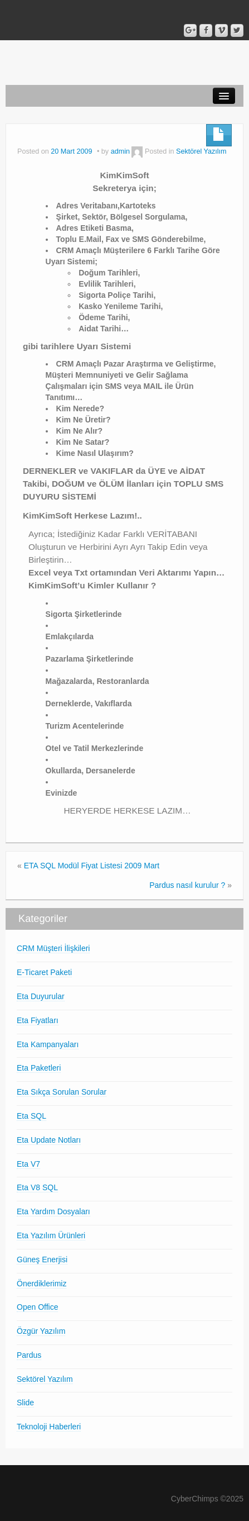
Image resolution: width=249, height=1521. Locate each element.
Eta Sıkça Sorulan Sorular (61, 1091)
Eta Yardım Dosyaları (53, 1211)
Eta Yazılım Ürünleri (51, 1235)
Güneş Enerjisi (42, 1259)
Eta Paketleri (39, 1067)
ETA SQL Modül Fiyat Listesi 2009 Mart (92, 865)
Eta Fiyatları (37, 1020)
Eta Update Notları (49, 1139)
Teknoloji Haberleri (49, 1426)
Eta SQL (31, 1115)
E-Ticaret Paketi (44, 972)
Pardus (29, 1355)
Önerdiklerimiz (41, 1283)
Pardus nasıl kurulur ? (187, 885)
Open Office (37, 1307)
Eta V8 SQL (37, 1187)
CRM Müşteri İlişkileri (53, 948)
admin (120, 151)
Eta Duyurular (41, 996)
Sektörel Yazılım (201, 151)
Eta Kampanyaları (48, 1044)
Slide (25, 1402)
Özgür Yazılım (41, 1331)
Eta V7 (28, 1163)
